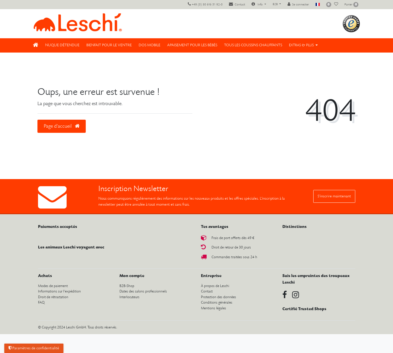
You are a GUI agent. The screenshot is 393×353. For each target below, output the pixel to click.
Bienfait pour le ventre (109, 45)
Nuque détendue (62, 45)
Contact (207, 291)
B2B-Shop (126, 286)
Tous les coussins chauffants (253, 45)
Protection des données (218, 297)
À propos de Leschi (215, 286)
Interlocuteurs (129, 297)
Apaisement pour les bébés (192, 45)
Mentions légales (213, 308)
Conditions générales (216, 302)
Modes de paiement (53, 286)
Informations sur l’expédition (59, 291)
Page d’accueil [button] (61, 126)
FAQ (41, 302)
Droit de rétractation (53, 297)
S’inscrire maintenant (334, 196)
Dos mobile (149, 45)
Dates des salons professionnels (143, 291)
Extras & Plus (301, 45)
